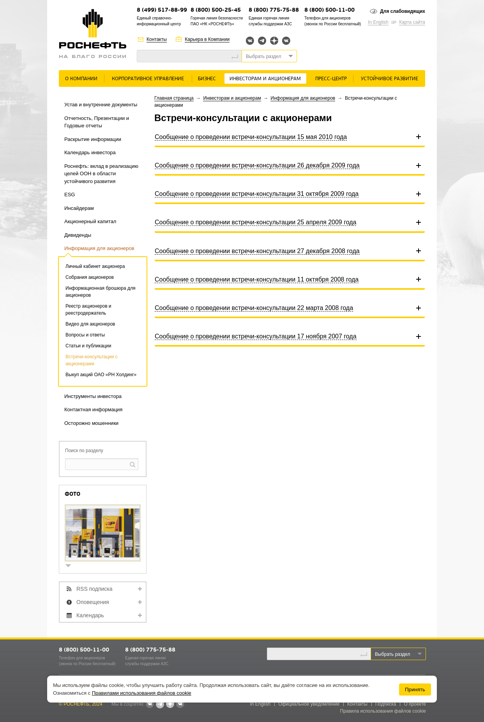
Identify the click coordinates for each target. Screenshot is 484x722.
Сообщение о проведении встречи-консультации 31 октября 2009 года (257, 193)
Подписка (385, 704)
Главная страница (174, 98)
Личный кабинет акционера (95, 266)
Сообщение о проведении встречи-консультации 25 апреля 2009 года (255, 222)
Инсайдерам (79, 208)
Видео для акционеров (90, 324)
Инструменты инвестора (93, 396)
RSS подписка (94, 589)
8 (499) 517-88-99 (162, 10)
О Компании (81, 78)
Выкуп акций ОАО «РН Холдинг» (100, 374)
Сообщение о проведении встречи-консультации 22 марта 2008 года (254, 308)
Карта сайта (412, 22)
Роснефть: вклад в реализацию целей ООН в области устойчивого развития (101, 173)
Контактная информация (93, 409)
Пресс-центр (331, 78)
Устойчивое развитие (389, 78)
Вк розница (286, 41)
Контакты (157, 39)
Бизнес (207, 78)
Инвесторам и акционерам (265, 78)
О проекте (415, 704)
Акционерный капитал (90, 221)
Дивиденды (77, 235)
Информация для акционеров (99, 248)
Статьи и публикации (88, 346)
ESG (69, 194)
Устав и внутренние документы (100, 104)
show (71, 566)
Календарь (90, 615)
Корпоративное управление (148, 78)
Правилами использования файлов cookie (141, 693)
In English (378, 22)
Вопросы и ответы (85, 335)
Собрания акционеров (89, 277)
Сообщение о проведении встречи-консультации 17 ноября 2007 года (256, 336)
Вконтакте (250, 41)
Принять (415, 689)
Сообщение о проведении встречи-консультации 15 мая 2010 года (251, 137)
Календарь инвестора (90, 152)
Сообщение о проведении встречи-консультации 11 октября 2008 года (257, 279)
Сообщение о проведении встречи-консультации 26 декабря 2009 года (257, 165)
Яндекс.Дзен (274, 41)
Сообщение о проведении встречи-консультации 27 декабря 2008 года (257, 251)
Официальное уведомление (308, 704)
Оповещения (92, 602)
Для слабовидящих (402, 11)
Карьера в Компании (207, 39)
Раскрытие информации (92, 139)
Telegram (262, 41)
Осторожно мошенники (91, 423)
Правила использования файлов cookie (383, 711)
